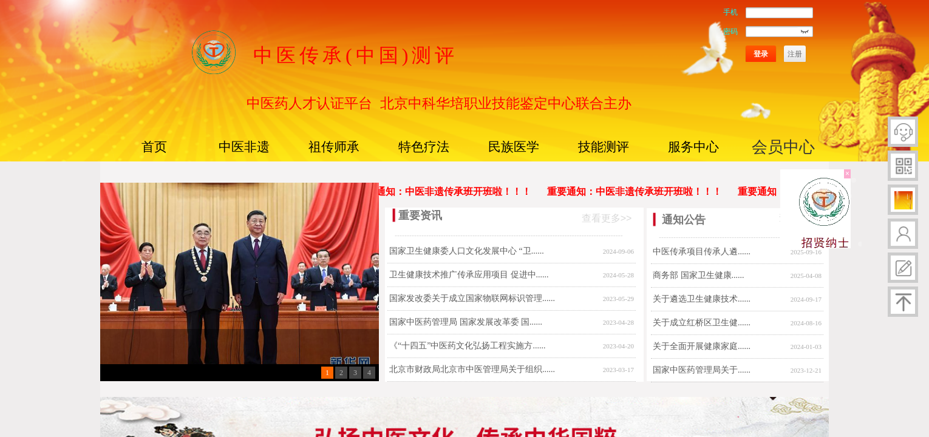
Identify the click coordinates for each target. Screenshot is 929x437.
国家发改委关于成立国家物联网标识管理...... (472, 298)
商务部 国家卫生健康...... (698, 275)
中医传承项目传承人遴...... (701, 251)
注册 (795, 54)
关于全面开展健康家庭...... (701, 346)
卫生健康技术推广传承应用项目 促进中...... (469, 274)
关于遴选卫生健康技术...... (701, 298)
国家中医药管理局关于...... (701, 369)
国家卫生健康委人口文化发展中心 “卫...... (466, 251)
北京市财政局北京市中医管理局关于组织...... (472, 369)
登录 (761, 54)
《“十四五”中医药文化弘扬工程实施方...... (467, 345)
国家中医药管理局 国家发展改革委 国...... (465, 322)
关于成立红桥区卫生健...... (701, 322)
